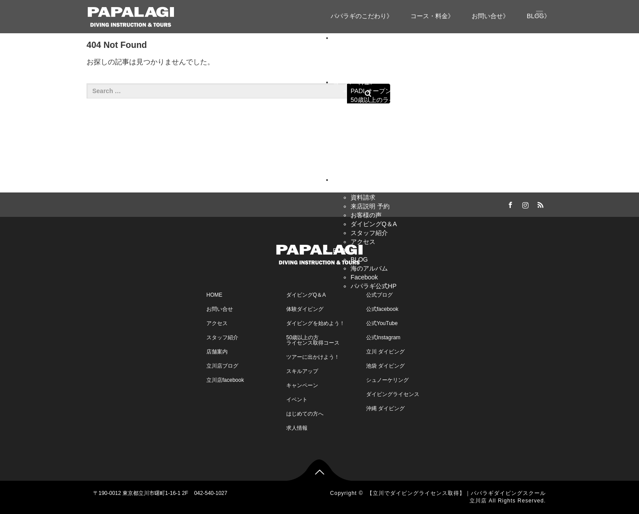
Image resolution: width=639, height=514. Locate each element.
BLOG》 (344, 250)
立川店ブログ (222, 366)
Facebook (364, 277)
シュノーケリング (387, 380)
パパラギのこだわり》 (362, 16)
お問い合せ (366, 188)
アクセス (363, 241)
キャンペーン (369, 170)
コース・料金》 (432, 16)
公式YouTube (382, 323)
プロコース (383, 135)
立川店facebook (225, 380)
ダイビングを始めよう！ (315, 323)
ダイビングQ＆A (374, 224)
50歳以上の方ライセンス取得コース (312, 340)
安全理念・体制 (372, 64)
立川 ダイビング (385, 352)
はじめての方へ (304, 414)
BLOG (359, 259)
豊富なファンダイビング (385, 73)
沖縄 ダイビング (385, 408)
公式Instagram (383, 337)
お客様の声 (366, 215)
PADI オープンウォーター (386, 90)
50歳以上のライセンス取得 (388, 99)
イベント (363, 161)
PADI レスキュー (391, 126)
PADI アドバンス (391, 117)
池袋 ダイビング (385, 366)
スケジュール (369, 153)
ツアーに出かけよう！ (312, 357)
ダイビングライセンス (392, 394)
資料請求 (363, 197)
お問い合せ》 (490, 16)
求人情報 (297, 428)
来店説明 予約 (370, 206)
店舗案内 (217, 352)
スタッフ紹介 (369, 232)
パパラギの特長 (372, 55)
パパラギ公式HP (373, 286)
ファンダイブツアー (378, 144)
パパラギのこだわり (378, 46)
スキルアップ (369, 108)
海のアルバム (369, 268)
